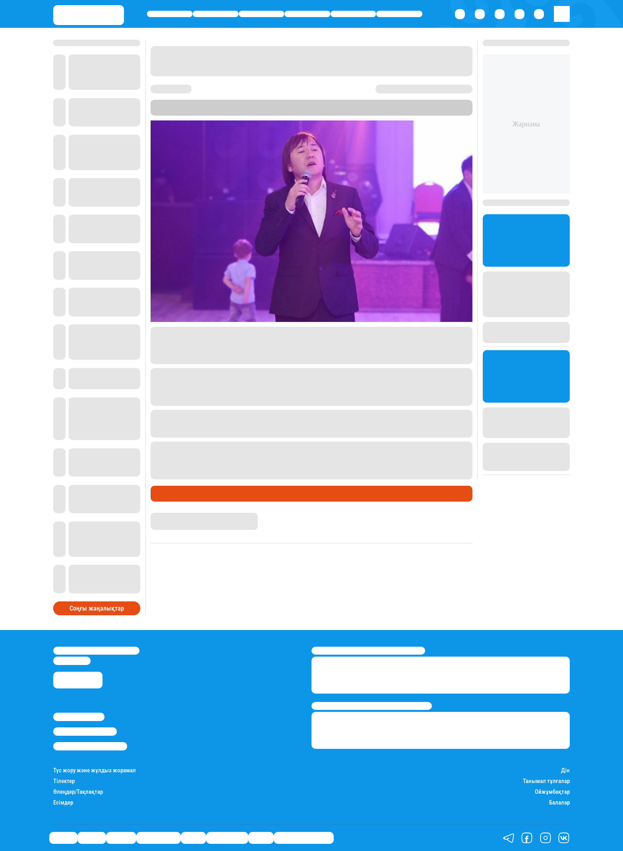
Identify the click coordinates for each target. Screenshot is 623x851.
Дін (565, 770)
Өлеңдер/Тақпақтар (78, 792)
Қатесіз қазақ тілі (304, 837)
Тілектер (64, 781)
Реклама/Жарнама (85, 731)
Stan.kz (418, 103)
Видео (260, 837)
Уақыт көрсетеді (211, 111)
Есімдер (63, 802)
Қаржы (215, 14)
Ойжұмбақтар (552, 792)
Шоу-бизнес (399, 14)
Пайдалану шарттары (90, 746)
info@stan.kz (72, 661)
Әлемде (261, 14)
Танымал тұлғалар (546, 781)
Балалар (559, 802)
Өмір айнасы (307, 14)
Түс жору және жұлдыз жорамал (94, 770)
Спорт (353, 14)
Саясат (170, 14)
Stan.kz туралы (78, 717)
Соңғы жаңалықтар (97, 608)
